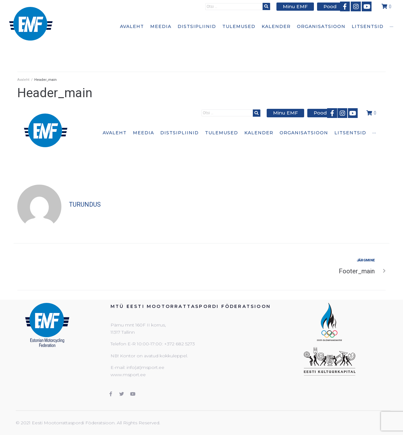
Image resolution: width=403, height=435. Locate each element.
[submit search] (271, 6)
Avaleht (23, 80)
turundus (85, 204)
